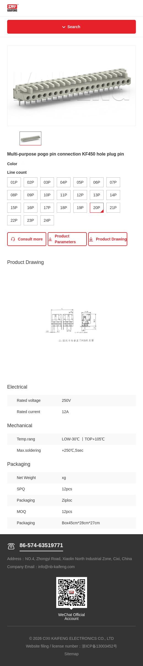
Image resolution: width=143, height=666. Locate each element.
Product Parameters (62, 239)
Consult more (27, 239)
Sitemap (71, 654)
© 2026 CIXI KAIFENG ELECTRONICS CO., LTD (71, 638)
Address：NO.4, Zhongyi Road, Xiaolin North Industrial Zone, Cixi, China (69, 559)
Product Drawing (108, 239)
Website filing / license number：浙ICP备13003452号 (71, 646)
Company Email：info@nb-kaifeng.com (41, 567)
